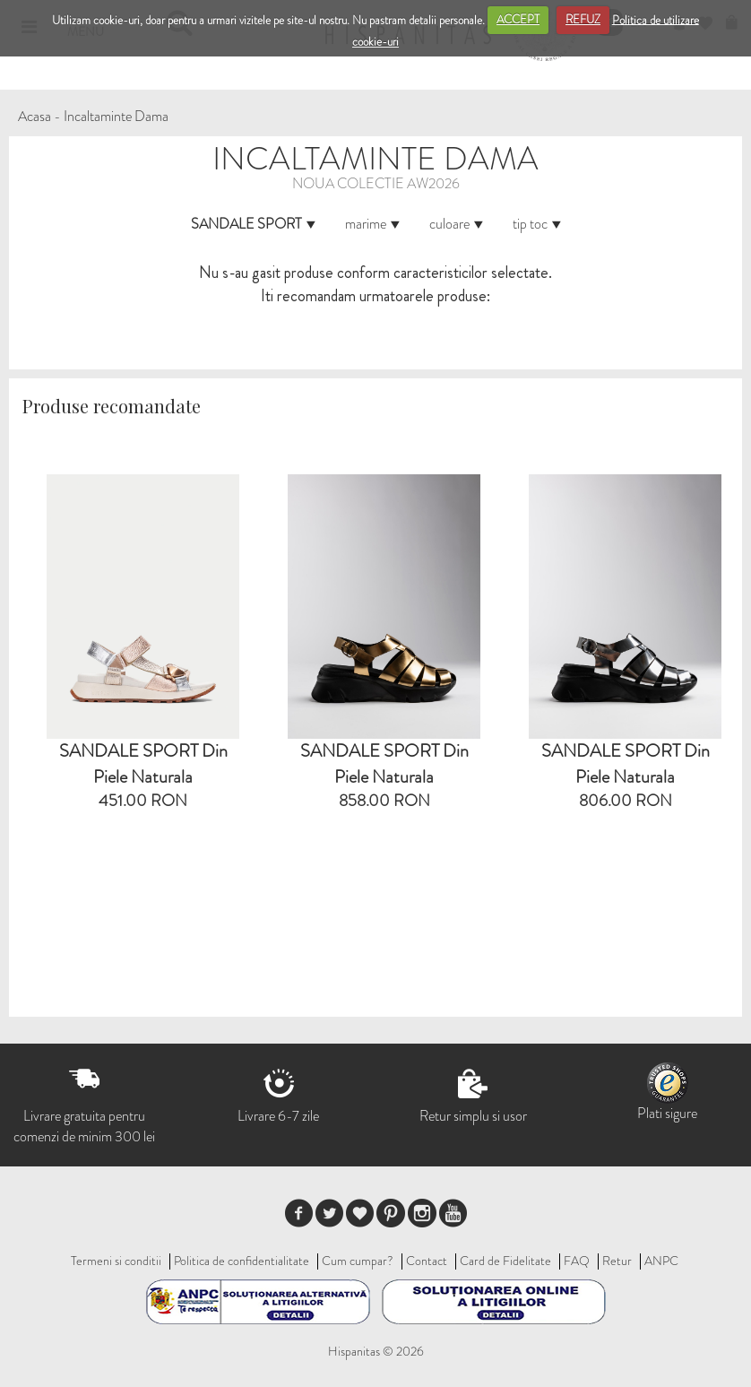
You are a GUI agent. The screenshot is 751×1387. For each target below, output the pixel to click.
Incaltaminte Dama (116, 116)
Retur (617, 1261)
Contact (426, 1261)
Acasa (34, 116)
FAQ (577, 1261)
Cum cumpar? (357, 1261)
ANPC (661, 1261)
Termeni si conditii (116, 1261)
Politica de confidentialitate (241, 1261)
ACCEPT (518, 19)
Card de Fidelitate (505, 1261)
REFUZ (582, 19)
